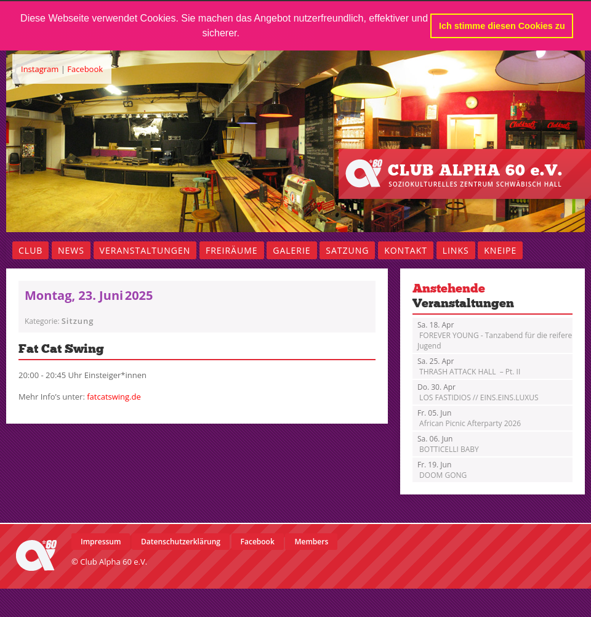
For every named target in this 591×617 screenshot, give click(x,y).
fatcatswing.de (114, 396)
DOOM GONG (442, 469)
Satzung (347, 250)
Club (30, 250)
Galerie (291, 250)
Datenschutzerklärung (180, 541)
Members (311, 541)
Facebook (85, 69)
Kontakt (405, 250)
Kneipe (500, 250)
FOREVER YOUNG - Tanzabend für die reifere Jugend (494, 335)
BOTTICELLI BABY (448, 444)
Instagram (39, 69)
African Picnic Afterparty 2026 (469, 418)
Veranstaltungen (145, 250)
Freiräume (232, 250)
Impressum (101, 541)
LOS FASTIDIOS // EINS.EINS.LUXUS (478, 392)
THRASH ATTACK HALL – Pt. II (468, 366)
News (71, 250)
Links (456, 250)
